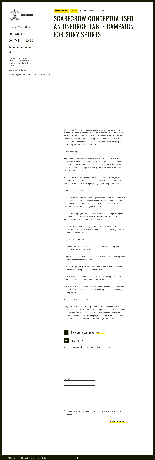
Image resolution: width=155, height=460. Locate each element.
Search (10, 52)
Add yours (100, 333)
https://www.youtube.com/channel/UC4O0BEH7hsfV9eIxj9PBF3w (30, 75)
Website (67, 400)
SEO (26, 34)
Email (67, 390)
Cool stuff (15, 34)
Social (28, 27)
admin (84, 11)
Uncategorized (61, 11)
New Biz (28, 40)
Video (74, 11)
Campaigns (15, 27)
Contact (14, 40)
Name (67, 379)
